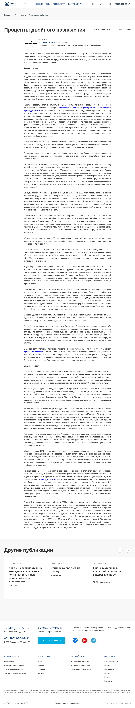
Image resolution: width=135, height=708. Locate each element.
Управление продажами (80, 665)
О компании (110, 656)
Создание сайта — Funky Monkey (118, 703)
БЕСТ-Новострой (111, 661)
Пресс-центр (20, 15)
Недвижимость (42, 4)
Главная (7, 15)
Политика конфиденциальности (67, 703)
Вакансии (108, 677)
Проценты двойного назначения (52, 42)
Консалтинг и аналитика (80, 661)
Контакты (108, 681)
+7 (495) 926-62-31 (17, 638)
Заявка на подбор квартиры (15, 673)
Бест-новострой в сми (38, 15)
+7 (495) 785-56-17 (17, 628)
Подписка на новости (51, 640)
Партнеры (108, 673)
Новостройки (9, 661)
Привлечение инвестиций (81, 669)
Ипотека (41, 665)
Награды (107, 665)
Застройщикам (75, 4)
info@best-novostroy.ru (50, 628)
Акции (40, 661)
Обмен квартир (43, 669)
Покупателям (59, 4)
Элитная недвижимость (13, 669)
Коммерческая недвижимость (15, 665)
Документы (42, 673)
